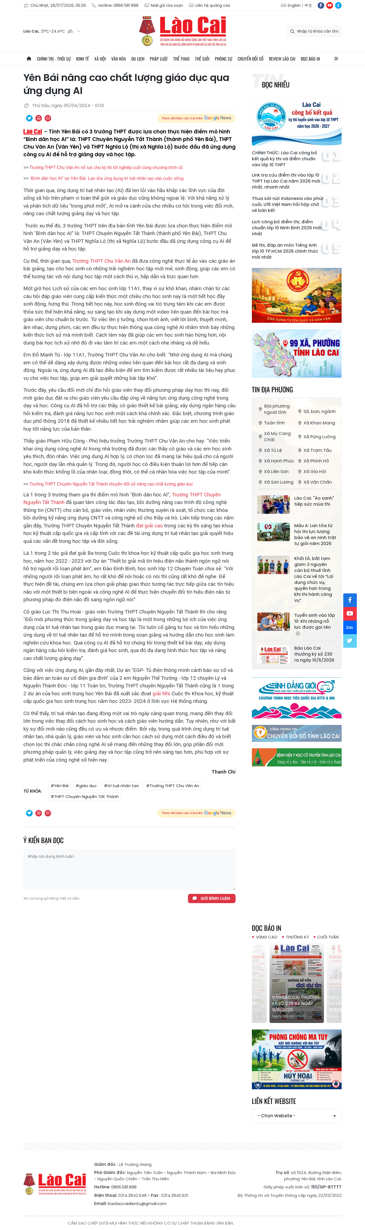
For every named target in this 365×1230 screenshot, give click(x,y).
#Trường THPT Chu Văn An (172, 785)
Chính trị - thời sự (54, 58)
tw (350, 641)
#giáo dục (86, 785)
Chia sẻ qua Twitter (29, 118)
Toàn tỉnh (271, 423)
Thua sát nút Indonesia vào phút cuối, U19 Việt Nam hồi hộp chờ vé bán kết (288, 205)
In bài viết (38, 118)
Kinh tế (82, 58)
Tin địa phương (272, 389)
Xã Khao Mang (316, 423)
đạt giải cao (149, 525)
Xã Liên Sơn (273, 471)
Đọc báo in (310, 58)
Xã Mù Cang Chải (274, 436)
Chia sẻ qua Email (48, 118)
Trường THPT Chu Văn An (101, 261)
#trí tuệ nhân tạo (121, 785)
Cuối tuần (328, 937)
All (336, 58)
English (294, 5)
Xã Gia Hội (311, 471)
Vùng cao (266, 937)
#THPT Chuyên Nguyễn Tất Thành (85, 796)
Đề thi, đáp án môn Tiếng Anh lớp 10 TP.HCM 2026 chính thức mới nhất (285, 251)
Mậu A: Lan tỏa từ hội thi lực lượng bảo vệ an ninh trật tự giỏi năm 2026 (315, 535)
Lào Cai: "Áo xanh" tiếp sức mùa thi (314, 501)
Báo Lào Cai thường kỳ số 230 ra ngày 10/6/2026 (314, 654)
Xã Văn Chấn (314, 482)
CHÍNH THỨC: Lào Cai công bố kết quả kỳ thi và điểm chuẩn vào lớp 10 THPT (284, 159)
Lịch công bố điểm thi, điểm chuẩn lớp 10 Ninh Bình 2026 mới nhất (286, 228)
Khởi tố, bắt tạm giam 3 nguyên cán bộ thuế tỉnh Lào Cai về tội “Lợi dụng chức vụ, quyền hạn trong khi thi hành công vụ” (313, 579)
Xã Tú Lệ (269, 450)
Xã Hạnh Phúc (275, 461)
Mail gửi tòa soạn (163, 5)
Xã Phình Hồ (313, 461)
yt (329, 5)
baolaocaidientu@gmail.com (137, 1203)
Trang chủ (28, 58)
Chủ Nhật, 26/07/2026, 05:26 (54, 5)
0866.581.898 (124, 1187)
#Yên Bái (60, 785)
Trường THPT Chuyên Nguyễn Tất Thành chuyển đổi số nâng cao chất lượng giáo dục (111, 484)
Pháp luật (159, 58)
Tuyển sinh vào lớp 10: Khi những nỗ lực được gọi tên (314, 624)
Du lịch (137, 58)
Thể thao (181, 58)
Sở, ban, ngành (316, 411)
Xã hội (100, 58)
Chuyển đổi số (251, 58)
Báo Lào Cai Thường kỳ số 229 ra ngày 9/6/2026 (296, 1003)
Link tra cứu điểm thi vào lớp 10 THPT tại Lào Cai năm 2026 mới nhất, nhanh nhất (286, 181)
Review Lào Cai (282, 58)
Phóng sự (223, 58)
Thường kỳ (297, 937)
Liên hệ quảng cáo (209, 5)
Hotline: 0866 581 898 (114, 5)
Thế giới (202, 58)
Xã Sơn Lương (275, 482)
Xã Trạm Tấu (314, 450)
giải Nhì (160, 693)
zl (338, 5)
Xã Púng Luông (316, 437)
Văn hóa (118, 58)
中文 (308, 5)
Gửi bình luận (215, 898)
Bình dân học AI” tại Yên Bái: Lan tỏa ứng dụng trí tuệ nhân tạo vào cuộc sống (107, 178)
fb (321, 5)
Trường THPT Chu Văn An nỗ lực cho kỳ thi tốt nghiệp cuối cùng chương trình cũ (105, 167)
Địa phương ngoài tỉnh (273, 409)
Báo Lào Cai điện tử (182, 31)
